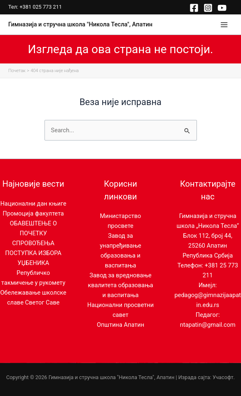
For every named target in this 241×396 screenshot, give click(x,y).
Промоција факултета (33, 213)
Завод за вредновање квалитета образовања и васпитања (120, 285)
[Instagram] (208, 7)
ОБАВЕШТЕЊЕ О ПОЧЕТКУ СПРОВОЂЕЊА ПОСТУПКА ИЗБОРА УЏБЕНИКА (33, 243)
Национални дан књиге (33, 203)
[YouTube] (222, 7)
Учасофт (223, 377)
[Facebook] (194, 7)
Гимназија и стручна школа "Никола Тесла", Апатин (80, 24)
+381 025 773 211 (40, 7)
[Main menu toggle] (224, 24)
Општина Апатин (120, 324)
